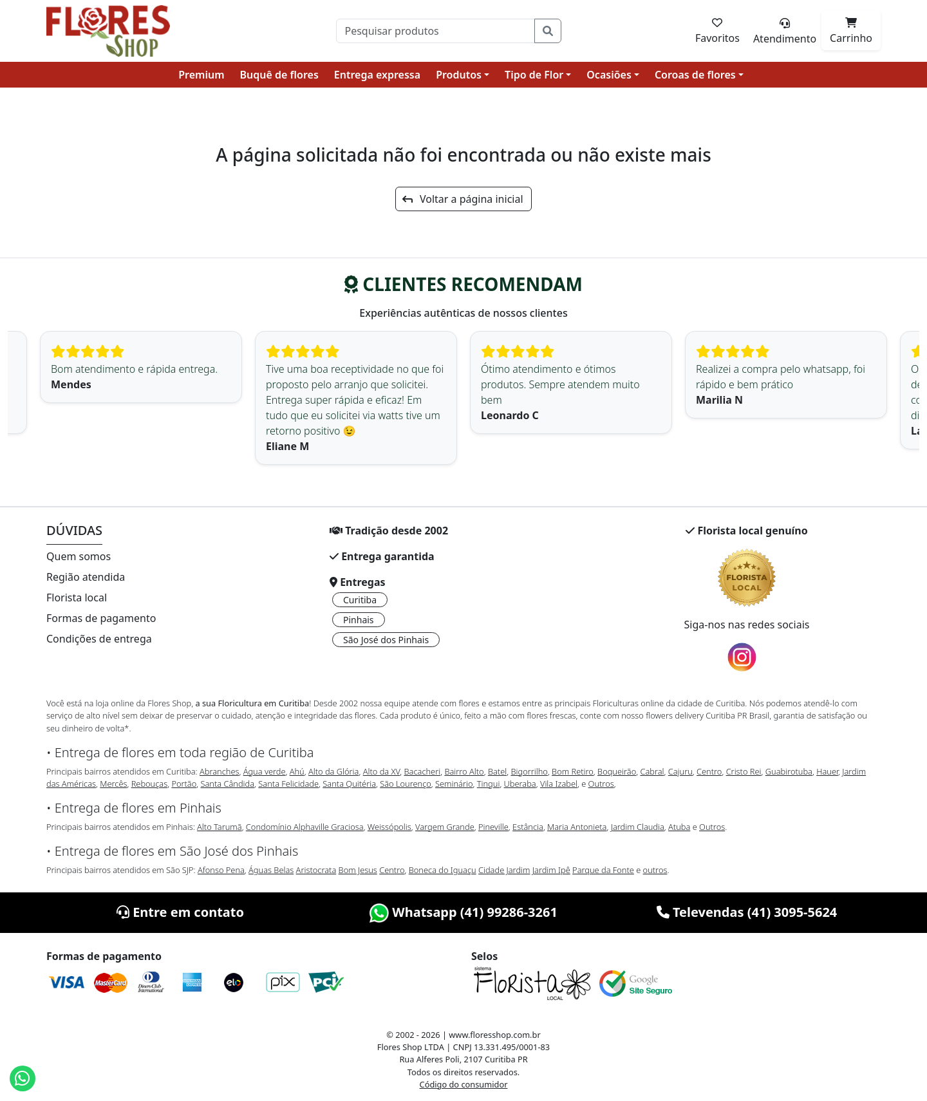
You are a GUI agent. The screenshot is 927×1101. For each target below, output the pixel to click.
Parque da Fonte (603, 870)
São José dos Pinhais (386, 640)
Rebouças (149, 783)
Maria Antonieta (576, 827)
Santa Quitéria (349, 783)
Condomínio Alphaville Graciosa (305, 827)
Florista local (76, 597)
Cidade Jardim (504, 870)
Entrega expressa (377, 75)
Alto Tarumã (219, 827)
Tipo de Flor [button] (534, 75)
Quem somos (78, 556)
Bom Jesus (358, 870)
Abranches (219, 771)
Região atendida (85, 577)
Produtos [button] (459, 75)
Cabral (652, 771)
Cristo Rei (744, 771)
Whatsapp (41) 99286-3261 (463, 912)
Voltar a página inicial (462, 199)
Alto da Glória (333, 771)
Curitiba (360, 600)
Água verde (264, 771)
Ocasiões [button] (609, 75)
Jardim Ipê (551, 870)
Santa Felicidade (288, 783)
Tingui (488, 783)
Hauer (827, 771)
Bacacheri (422, 771)
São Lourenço (405, 783)
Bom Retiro (573, 771)
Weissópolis (389, 827)
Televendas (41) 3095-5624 (747, 912)
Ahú (297, 771)
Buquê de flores (279, 75)
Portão (183, 783)
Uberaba (520, 783)
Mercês (113, 783)
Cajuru (680, 771)
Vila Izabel (558, 783)
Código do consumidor (464, 1084)
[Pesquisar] (435, 31)
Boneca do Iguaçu (442, 870)
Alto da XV (381, 771)
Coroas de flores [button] (695, 75)
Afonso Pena (221, 870)
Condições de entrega (99, 639)
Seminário (454, 783)
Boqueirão (616, 771)
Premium (201, 75)
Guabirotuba (788, 771)
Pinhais (358, 620)
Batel (497, 771)
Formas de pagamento (101, 618)
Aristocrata (316, 870)
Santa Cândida (228, 783)
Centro (709, 771)
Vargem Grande (444, 827)
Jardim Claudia (637, 827)
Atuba (679, 827)
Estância (527, 827)
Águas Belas (271, 870)
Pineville (493, 827)
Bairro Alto (463, 771)
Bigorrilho (528, 771)
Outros (601, 783)
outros (655, 870)
